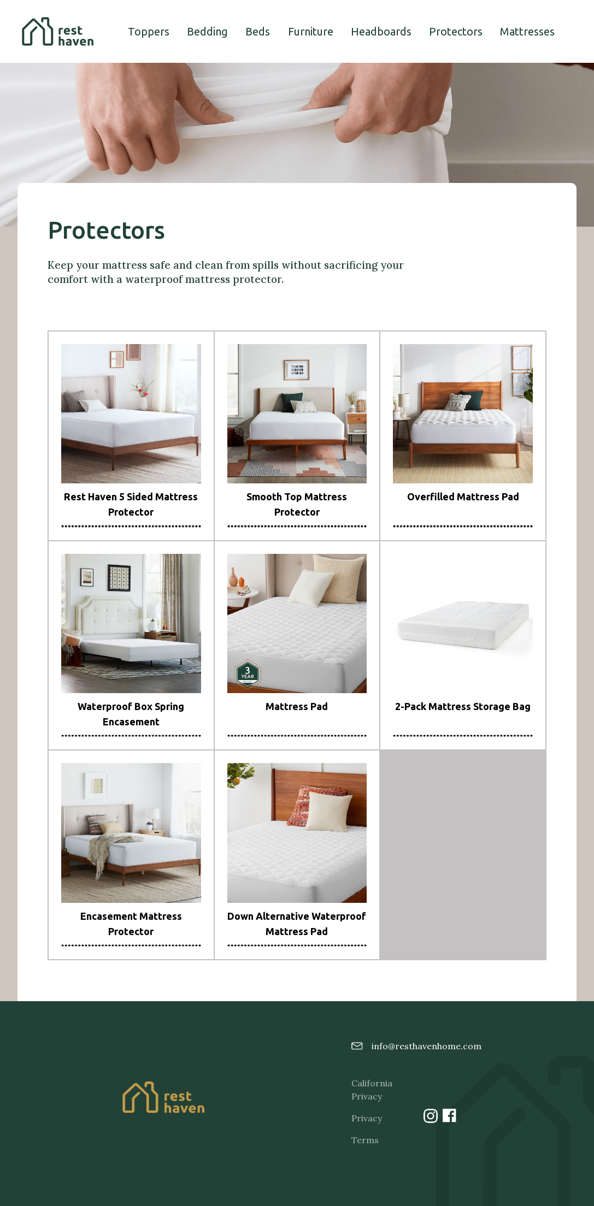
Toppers (148, 31)
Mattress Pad (297, 706)
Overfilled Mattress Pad (463, 496)
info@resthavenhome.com (411, 1046)
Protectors (456, 31)
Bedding (207, 31)
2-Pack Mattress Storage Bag (463, 706)
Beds (257, 31)
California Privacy (368, 1090)
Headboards (381, 31)
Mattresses (527, 31)
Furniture (310, 31)
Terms (365, 1139)
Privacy (366, 1118)
